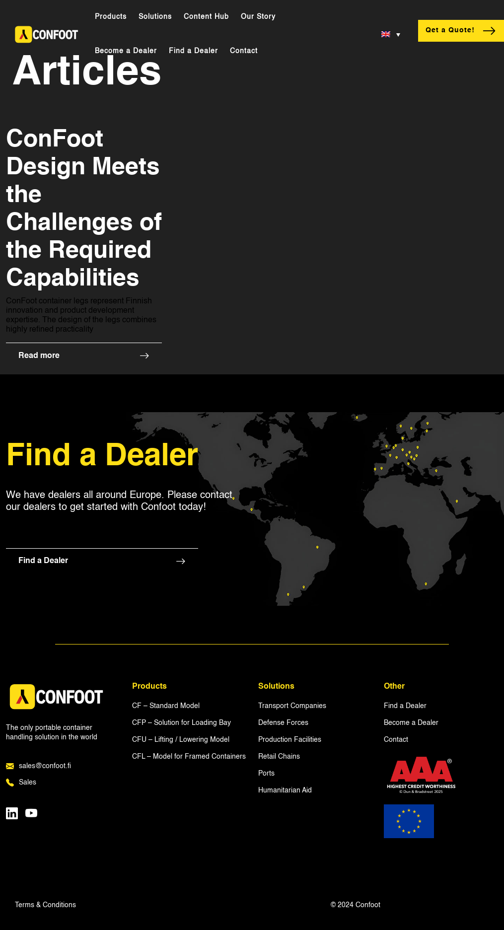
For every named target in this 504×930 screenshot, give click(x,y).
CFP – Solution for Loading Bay (181, 722)
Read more (83, 356)
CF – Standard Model (166, 706)
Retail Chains (279, 756)
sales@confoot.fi (38, 766)
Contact (244, 51)
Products (111, 16)
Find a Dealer (193, 51)
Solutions (155, 16)
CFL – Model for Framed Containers (189, 756)
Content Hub (206, 16)
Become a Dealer (126, 51)
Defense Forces (283, 722)
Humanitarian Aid (285, 790)
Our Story (258, 16)
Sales (21, 783)
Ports (266, 773)
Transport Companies (292, 706)
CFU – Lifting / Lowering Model (180, 739)
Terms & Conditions (45, 905)
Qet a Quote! (461, 31)
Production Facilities (289, 739)
